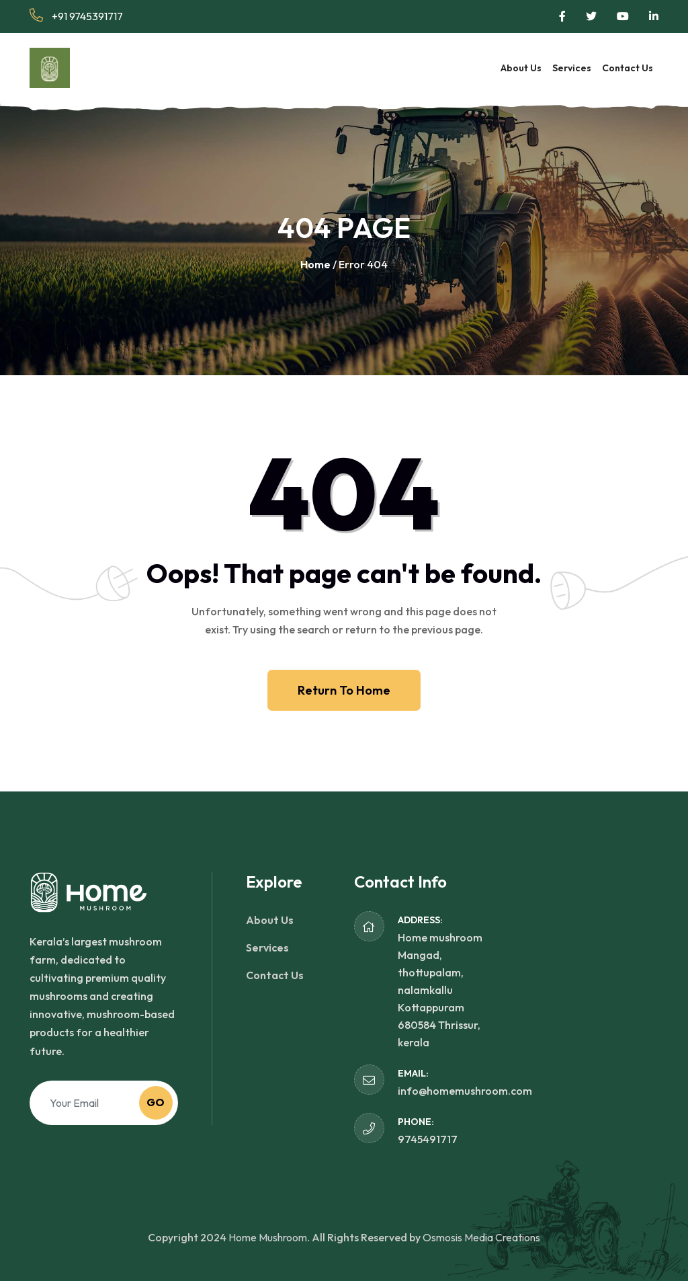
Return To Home (344, 690)
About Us (521, 68)
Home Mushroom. (269, 1237)
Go (155, 1102)
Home (315, 264)
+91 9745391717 (76, 16)
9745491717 (428, 1139)
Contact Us (627, 68)
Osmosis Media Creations (481, 1237)
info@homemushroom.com (465, 1090)
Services (571, 68)
